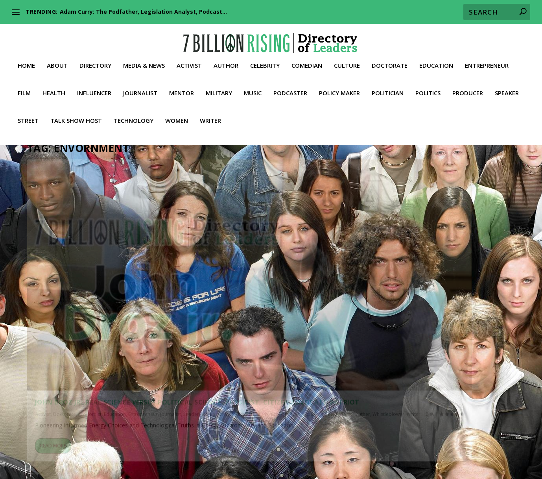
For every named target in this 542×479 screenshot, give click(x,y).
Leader (66, 314)
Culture (347, 63)
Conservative (227, 442)
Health (53, 90)
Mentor (181, 90)
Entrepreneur (487, 63)
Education (436, 63)
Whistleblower (143, 322)
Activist (189, 63)
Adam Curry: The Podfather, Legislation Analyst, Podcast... (143, 11)
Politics (428, 90)
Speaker (507, 90)
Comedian (306, 63)
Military (219, 90)
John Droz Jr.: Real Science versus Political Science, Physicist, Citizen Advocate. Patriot (101, 286)
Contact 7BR (323, 461)
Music (253, 90)
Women (176, 118)
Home (26, 63)
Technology (133, 118)
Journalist (140, 90)
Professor (46, 322)
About (57, 63)
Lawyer (169, 452)
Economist (89, 306)
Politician (388, 90)
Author (226, 63)
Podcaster (290, 90)
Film (24, 90)
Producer (467, 90)
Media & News (144, 63)
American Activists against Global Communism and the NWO (149, 432)
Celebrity (265, 63)
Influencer (94, 90)
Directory (95, 63)
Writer (210, 118)
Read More (53, 380)
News (98, 314)
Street (28, 118)
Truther (116, 322)
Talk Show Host (76, 118)
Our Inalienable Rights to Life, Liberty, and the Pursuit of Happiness (373, 432)
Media (83, 314)
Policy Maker (339, 90)
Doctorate (389, 63)
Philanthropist (322, 452)
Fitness (38, 452)
